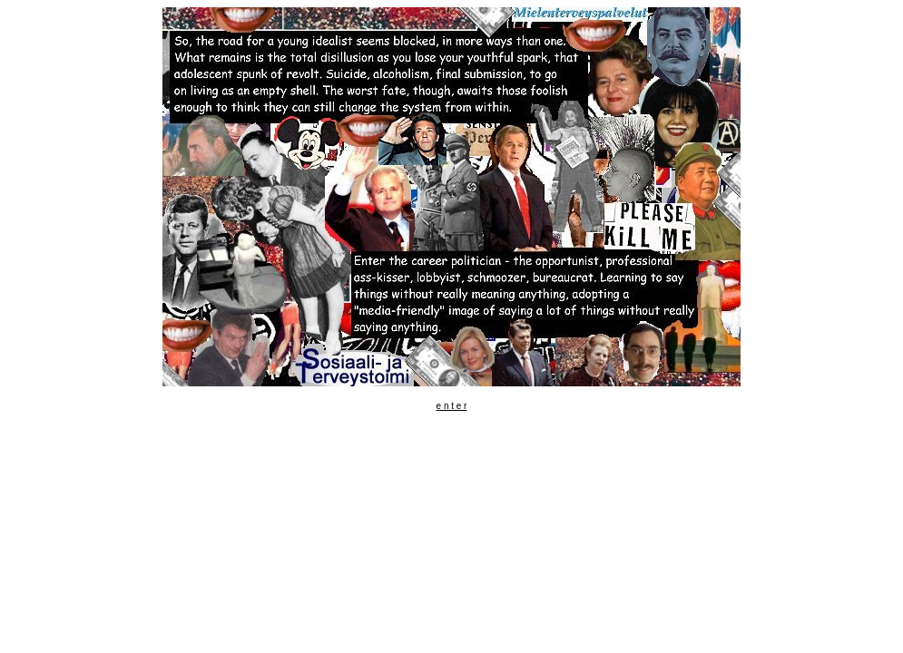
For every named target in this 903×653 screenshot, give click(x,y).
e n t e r (452, 406)
